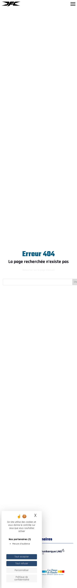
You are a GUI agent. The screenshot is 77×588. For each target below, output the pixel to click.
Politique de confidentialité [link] (21, 578)
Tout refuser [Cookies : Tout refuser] (21, 563)
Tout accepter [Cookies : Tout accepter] (21, 556)
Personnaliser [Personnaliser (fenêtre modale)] (22, 570)
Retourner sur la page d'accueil (38, 270)
